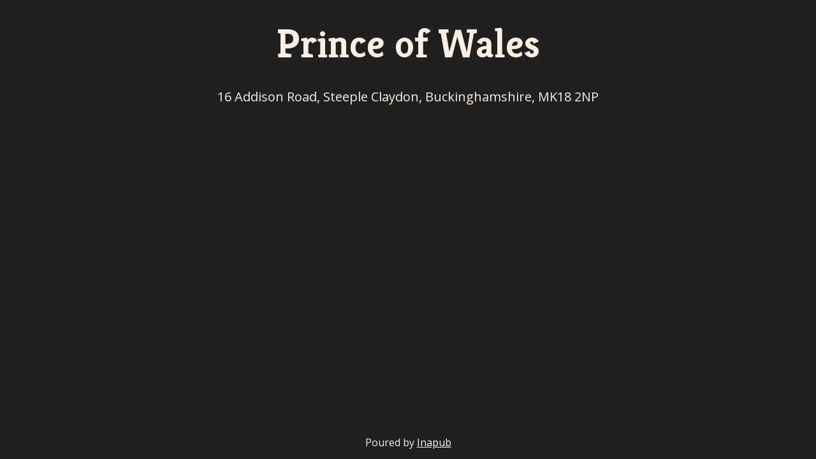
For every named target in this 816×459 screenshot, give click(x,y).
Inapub (434, 442)
